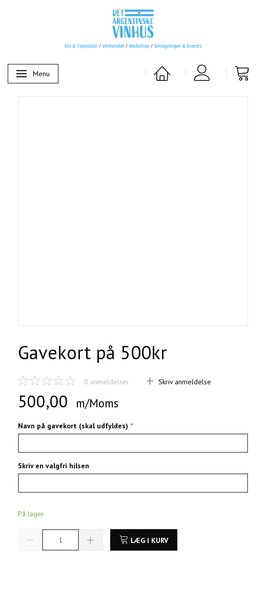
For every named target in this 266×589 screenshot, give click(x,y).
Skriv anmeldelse (183, 381)
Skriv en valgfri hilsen (53, 465)
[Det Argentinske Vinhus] (133, 29)
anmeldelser (106, 381)
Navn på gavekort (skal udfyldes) (74, 425)
